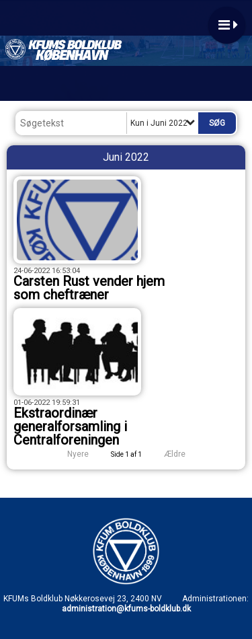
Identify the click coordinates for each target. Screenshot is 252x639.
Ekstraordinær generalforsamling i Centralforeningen (70, 426)
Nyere (70, 454)
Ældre (184, 454)
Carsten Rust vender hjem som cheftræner (89, 288)
